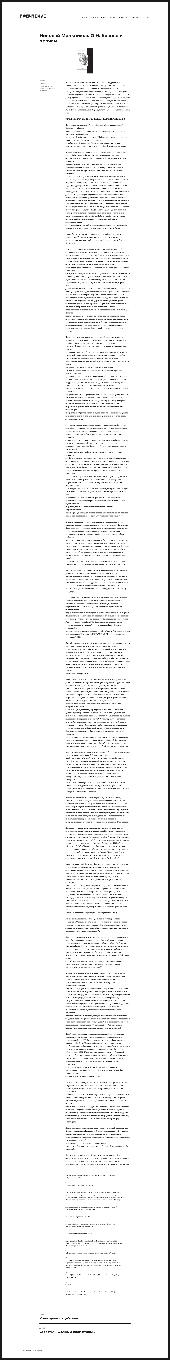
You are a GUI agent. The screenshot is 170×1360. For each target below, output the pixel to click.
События (134, 18)
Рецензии (82, 18)
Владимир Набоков (46, 86)
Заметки (112, 18)
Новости (123, 18)
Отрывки (94, 18)
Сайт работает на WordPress (32, 1350)
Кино (103, 18)
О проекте (145, 18)
